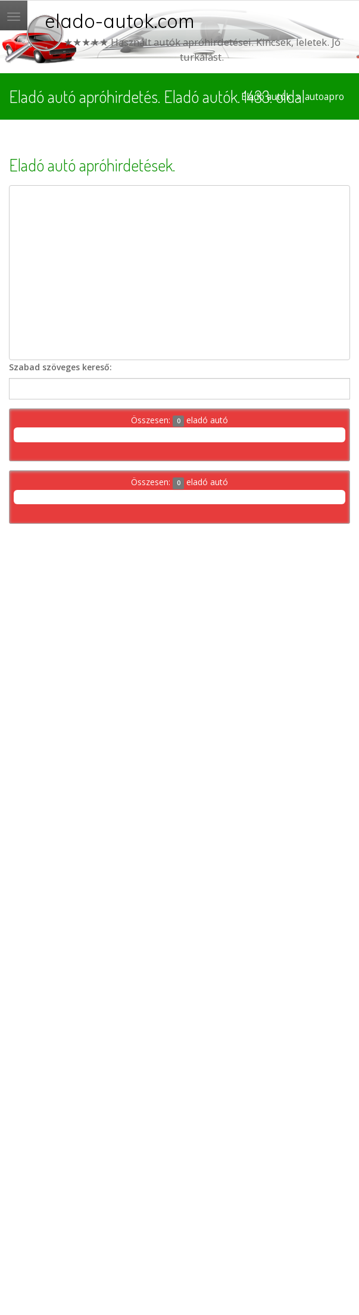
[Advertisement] (179, 272)
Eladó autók (266, 96)
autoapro (324, 96)
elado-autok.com (120, 21)
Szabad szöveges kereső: (60, 367)
